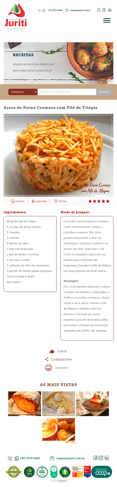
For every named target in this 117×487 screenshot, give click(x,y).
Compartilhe (61, 359)
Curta (62, 351)
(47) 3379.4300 (55, 10)
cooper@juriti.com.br (80, 10)
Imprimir (61, 367)
